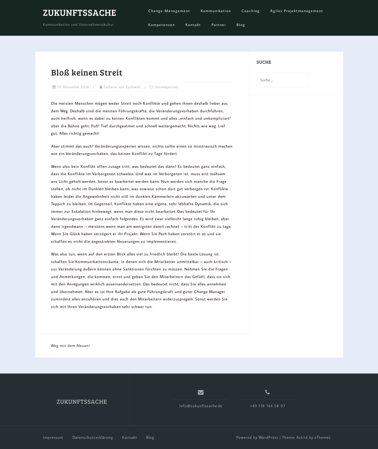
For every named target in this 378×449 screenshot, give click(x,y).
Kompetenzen (161, 24)
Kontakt (193, 24)
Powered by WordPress (257, 437)
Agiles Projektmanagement (296, 10)
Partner (219, 24)
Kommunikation (216, 10)
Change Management (169, 10)
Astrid (302, 437)
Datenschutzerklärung (92, 437)
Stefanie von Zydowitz (122, 87)
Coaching (251, 10)
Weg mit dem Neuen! (70, 345)
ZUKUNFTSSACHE (79, 12)
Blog (241, 24)
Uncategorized (166, 87)
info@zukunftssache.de (200, 405)
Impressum (53, 437)
